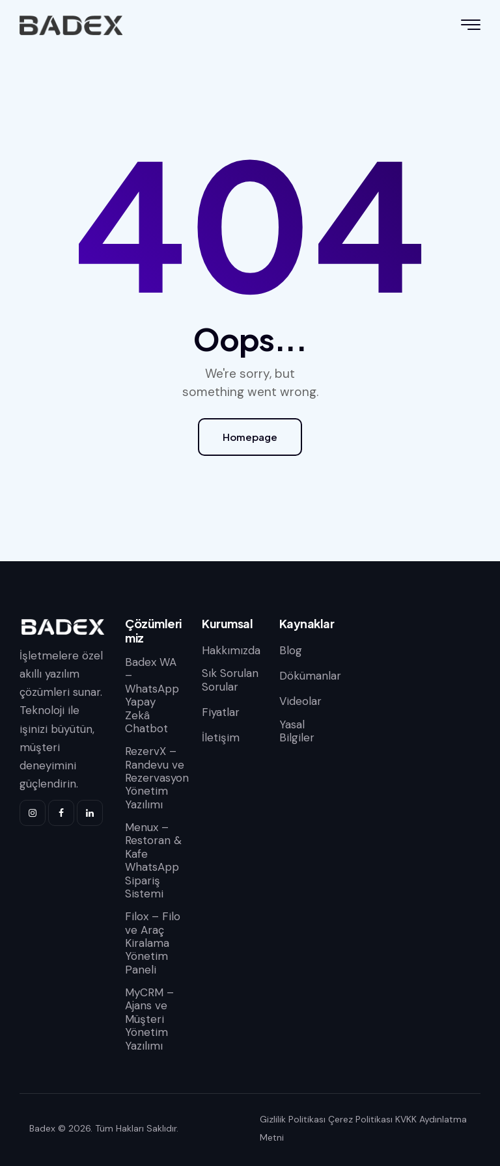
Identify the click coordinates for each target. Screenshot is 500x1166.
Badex (42, 1128)
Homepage (250, 437)
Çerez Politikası (360, 1119)
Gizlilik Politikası (293, 1119)
